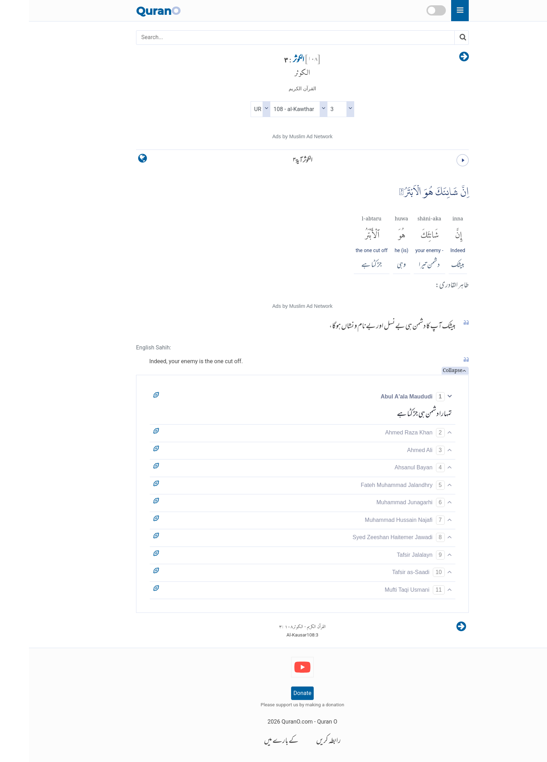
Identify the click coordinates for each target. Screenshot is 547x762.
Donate (274, 693)
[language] (113, 159)
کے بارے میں (252, 741)
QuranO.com (268, 721)
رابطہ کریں (299, 741)
